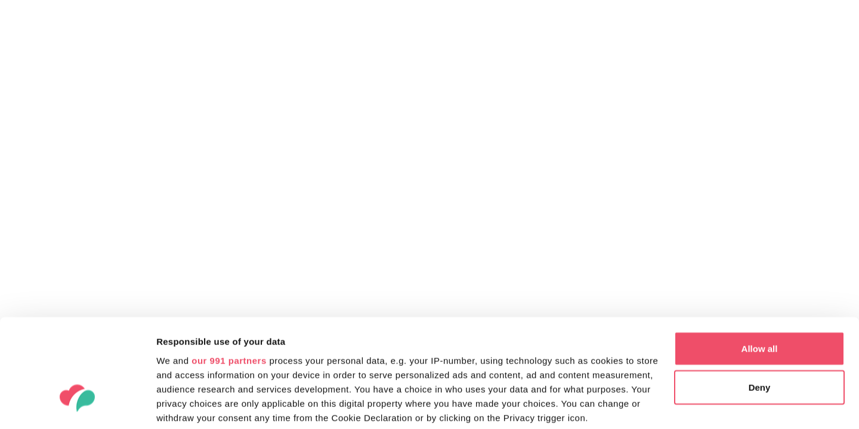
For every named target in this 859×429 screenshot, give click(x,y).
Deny (760, 301)
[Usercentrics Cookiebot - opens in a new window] (77, 406)
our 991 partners (229, 274)
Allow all (759, 262)
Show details (184, 405)
